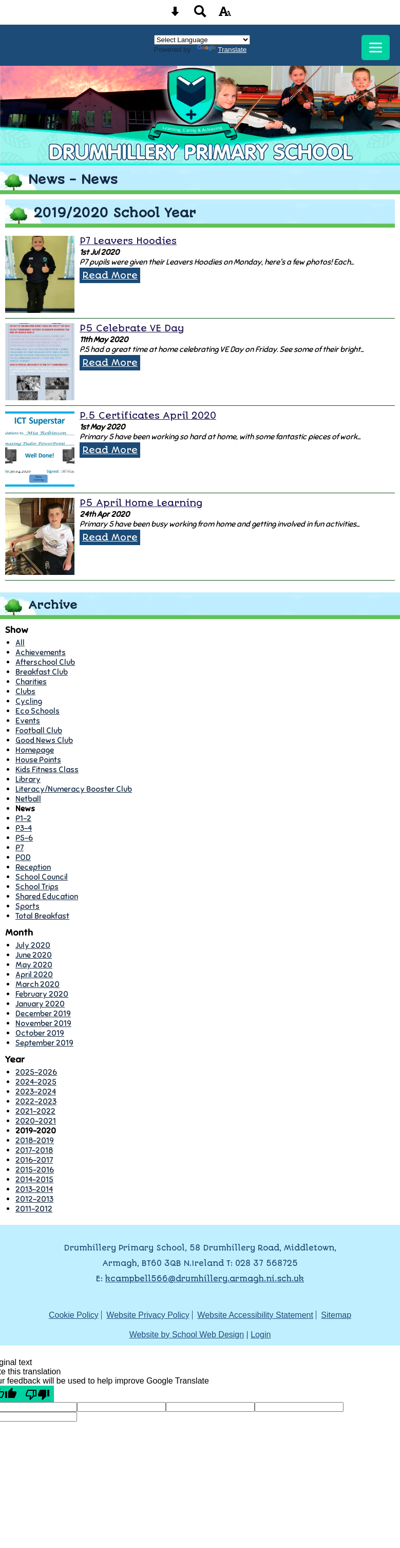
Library (28, 779)
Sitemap (336, 1315)
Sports (27, 906)
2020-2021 (35, 1121)
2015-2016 (34, 1169)
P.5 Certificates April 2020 (148, 416)
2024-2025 (35, 1082)
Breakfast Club (41, 672)
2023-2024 (35, 1091)
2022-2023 (35, 1101)
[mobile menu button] (375, 47)
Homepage (34, 750)
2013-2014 (34, 1189)
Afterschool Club (45, 662)
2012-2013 (34, 1199)
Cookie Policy (74, 1315)
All (20, 642)
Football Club (38, 730)
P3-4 (23, 828)
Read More (110, 275)
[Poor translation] (37, 1394)
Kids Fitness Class (47, 769)
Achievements (40, 652)
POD (23, 857)
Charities (31, 681)
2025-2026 (36, 1072)
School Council (41, 877)
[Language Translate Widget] (202, 40)
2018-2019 (34, 1140)
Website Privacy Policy (147, 1315)
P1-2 (23, 818)
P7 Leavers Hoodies (128, 241)
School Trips (37, 886)
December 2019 (43, 1013)
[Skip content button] (175, 14)
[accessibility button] (225, 14)
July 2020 (32, 945)
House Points (38, 759)
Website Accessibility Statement (255, 1315)
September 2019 (44, 1043)
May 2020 (33, 964)
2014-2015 (34, 1179)
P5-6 (24, 838)
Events (27, 720)
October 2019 (39, 1033)
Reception (33, 867)
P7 (19, 847)
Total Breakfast (42, 916)
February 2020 (41, 994)
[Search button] (200, 14)
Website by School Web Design (186, 1334)
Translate (221, 49)
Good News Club (44, 740)
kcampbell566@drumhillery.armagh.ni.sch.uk (204, 1278)
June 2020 (33, 955)
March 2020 (37, 984)
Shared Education (46, 896)
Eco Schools (37, 711)
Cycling (28, 701)
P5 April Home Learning (141, 503)
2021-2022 (35, 1111)
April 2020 (34, 974)
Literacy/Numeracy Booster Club (73, 789)
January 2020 (40, 1004)
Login (261, 1334)
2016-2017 (34, 1160)
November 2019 (43, 1023)
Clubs (25, 691)
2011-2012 (33, 1209)
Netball (28, 799)
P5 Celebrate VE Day (132, 328)
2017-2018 (34, 1150)
